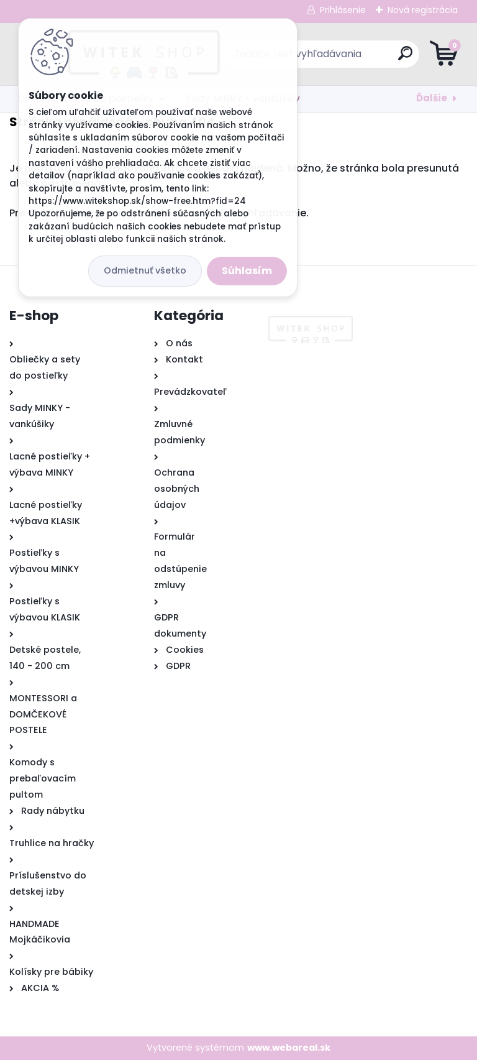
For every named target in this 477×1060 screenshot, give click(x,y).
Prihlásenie (343, 10)
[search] (388, 58)
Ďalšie (431, 97)
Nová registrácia (423, 10)
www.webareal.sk (288, 1047)
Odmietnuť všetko (145, 270)
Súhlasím (247, 271)
